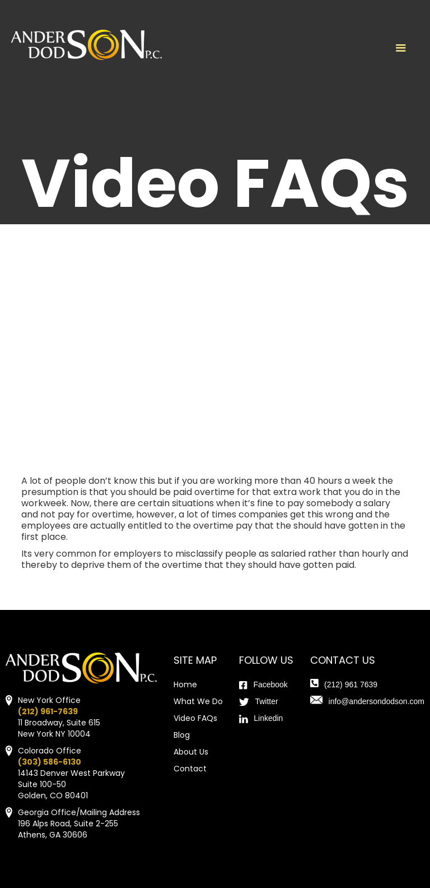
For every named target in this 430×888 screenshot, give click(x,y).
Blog (182, 735)
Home (185, 684)
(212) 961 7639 (350, 684)
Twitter (266, 701)
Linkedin (268, 718)
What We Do (198, 701)
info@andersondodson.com (376, 701)
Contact (190, 768)
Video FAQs (195, 718)
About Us (191, 751)
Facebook (270, 684)
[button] (401, 48)
